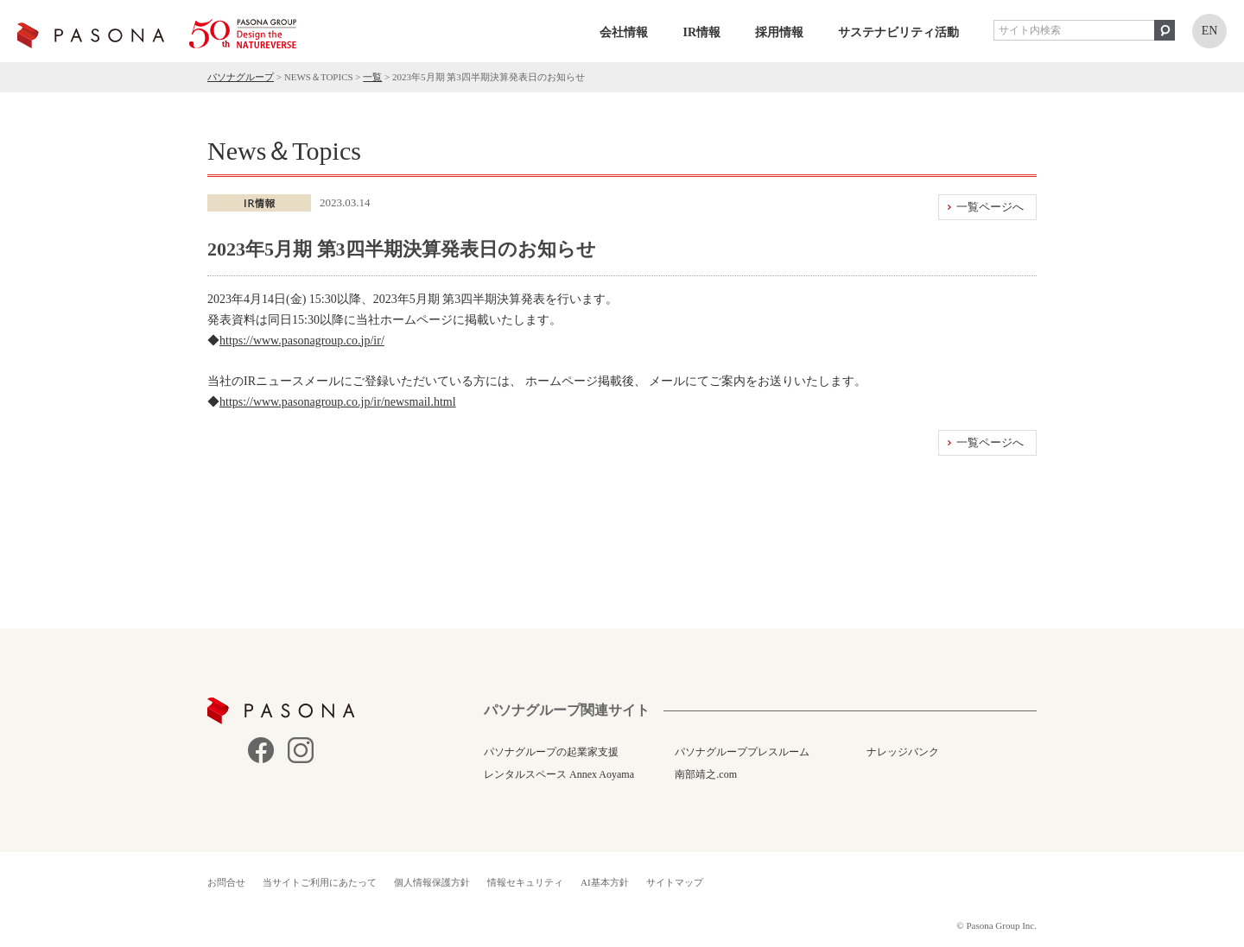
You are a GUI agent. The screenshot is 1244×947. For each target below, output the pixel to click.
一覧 (372, 77)
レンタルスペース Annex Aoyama (559, 774)
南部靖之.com (706, 774)
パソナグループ (240, 77)
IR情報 (701, 32)
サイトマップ (674, 882)
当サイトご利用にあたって (320, 882)
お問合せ (226, 882)
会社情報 (624, 32)
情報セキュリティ (525, 882)
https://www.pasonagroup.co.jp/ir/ (301, 340)
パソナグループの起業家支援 (551, 752)
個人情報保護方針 (432, 882)
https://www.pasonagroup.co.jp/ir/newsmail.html (337, 401)
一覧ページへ (990, 206)
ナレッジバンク (902, 752)
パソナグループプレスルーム (742, 752)
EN (1210, 30)
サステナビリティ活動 (898, 32)
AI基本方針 (605, 882)
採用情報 (779, 32)
